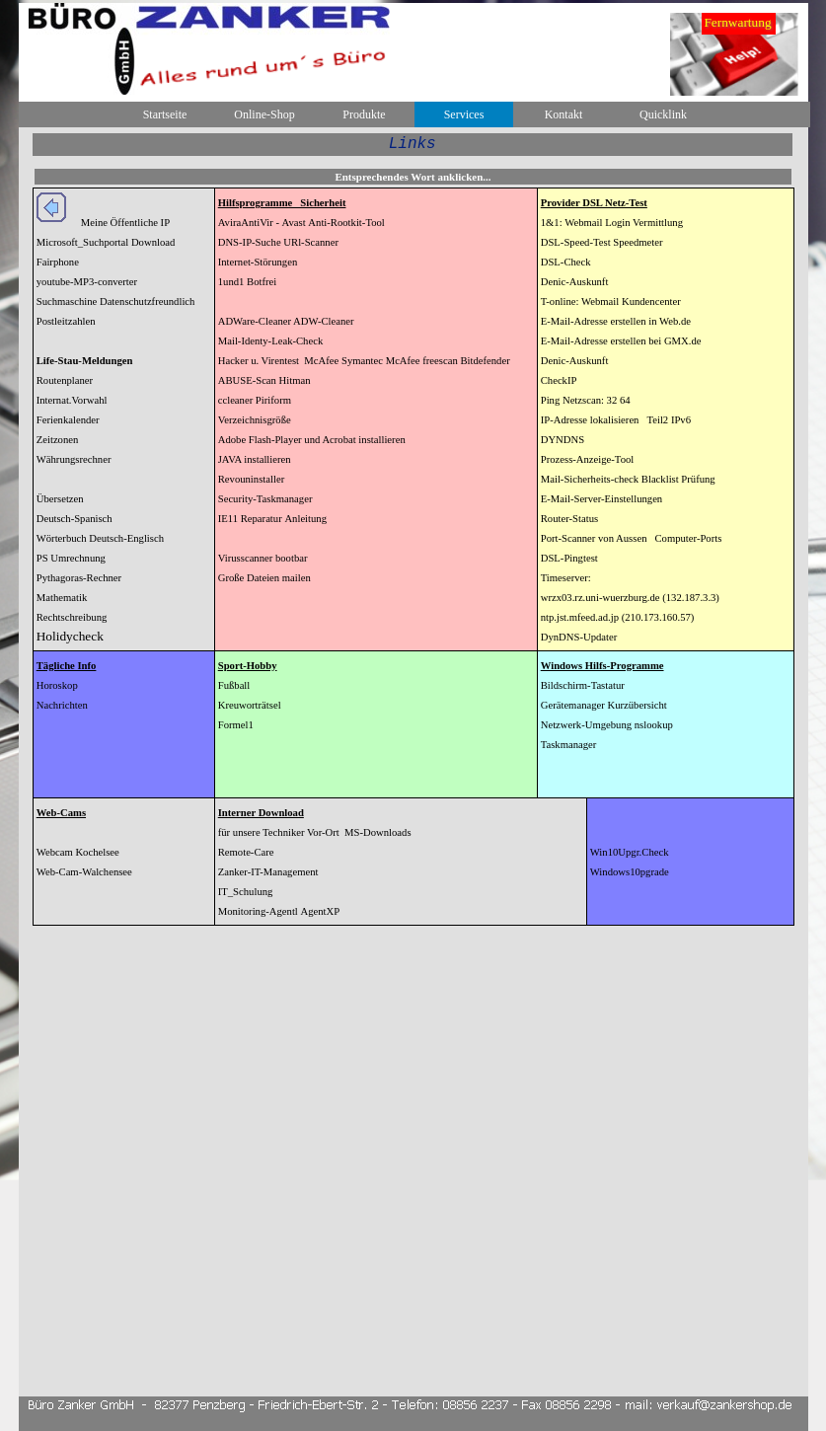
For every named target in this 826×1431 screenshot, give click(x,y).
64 (625, 400)
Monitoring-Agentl (258, 911)
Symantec (362, 360)
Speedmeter (637, 242)
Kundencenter (651, 301)
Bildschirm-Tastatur (583, 685)
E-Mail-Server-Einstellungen (601, 498)
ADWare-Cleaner (254, 321)
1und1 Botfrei (247, 281)
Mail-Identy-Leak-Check (271, 341)
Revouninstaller (251, 479)
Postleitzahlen (66, 321)
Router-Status (569, 518)
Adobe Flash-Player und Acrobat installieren (312, 439)
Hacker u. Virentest (258, 360)
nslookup (654, 724)
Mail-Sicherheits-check (589, 479)
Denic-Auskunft (575, 281)
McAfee (321, 360)
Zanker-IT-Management (268, 871)
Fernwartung (737, 22)
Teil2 (657, 419)
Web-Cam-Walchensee (84, 871)
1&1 (550, 222)
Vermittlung (658, 222)
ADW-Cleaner (322, 321)
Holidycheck (70, 636)
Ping (551, 400)
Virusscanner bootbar (263, 558)
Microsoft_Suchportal (83, 242)
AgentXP (320, 911)
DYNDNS (562, 439)
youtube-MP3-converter (87, 281)
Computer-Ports (687, 538)
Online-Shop (264, 114)
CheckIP (559, 380)
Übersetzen (60, 498)
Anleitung (305, 518)
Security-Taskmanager (265, 498)
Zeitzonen (58, 439)
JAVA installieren (254, 459)
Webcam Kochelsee (78, 852)
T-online (558, 301)
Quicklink (663, 114)
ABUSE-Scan (247, 380)
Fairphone (58, 262)
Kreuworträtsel (249, 705)
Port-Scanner (568, 538)
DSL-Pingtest (569, 558)
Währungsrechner (74, 459)
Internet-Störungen (258, 262)
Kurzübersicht (636, 705)
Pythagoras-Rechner (79, 577)
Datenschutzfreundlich (147, 301)
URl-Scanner (310, 242)
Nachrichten (62, 705)
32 (612, 400)
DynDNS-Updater (579, 637)
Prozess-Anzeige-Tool (588, 459)
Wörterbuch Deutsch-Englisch (100, 538)
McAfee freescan (423, 360)
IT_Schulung (245, 891)
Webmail (583, 222)
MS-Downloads (378, 832)
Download (153, 242)
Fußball (234, 685)
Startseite (165, 114)
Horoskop (57, 685)
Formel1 (236, 724)
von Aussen (622, 538)
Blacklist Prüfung (678, 479)
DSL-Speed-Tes (574, 242)
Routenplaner (65, 380)
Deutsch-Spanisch (75, 518)
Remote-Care (246, 852)
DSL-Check (566, 262)
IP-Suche (262, 242)
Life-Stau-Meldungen (85, 360)
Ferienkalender (68, 419)
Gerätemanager (573, 705)
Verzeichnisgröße (254, 419)
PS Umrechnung (71, 558)
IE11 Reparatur (250, 518)
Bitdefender (484, 360)
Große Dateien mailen (264, 577)
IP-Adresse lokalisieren (590, 419)
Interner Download (261, 812)
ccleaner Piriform (254, 400)
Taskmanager (569, 744)
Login (619, 222)
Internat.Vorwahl (72, 400)
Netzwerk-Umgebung (586, 724)
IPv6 (681, 419)
